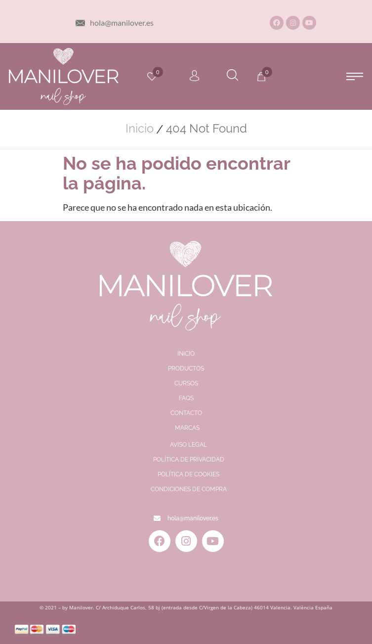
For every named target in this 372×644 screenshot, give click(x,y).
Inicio (139, 128)
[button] (354, 76)
